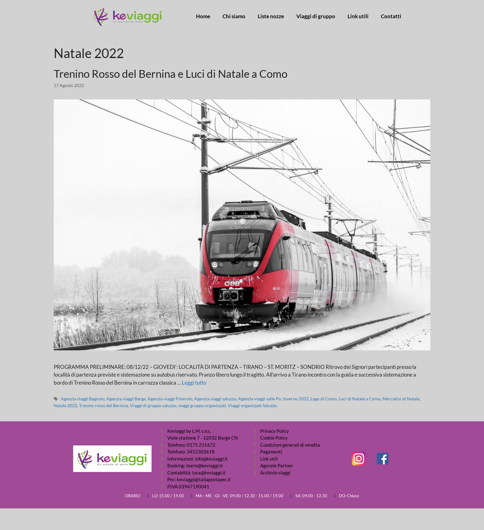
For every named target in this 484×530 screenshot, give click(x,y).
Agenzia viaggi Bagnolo (83, 398)
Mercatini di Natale (400, 398)
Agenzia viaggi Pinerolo (170, 398)
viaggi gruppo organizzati (202, 405)
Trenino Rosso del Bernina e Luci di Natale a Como (170, 73)
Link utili (358, 16)
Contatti (391, 16)
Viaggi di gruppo (315, 16)
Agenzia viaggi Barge (126, 398)
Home (203, 16)
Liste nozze (271, 16)
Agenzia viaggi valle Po (259, 398)
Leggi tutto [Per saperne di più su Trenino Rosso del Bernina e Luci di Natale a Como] (194, 382)
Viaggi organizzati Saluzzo (252, 405)
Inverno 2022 (296, 398)
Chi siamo (234, 16)
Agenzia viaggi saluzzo (215, 398)
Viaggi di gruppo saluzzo (153, 405)
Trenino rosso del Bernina (103, 405)
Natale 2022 (65, 405)
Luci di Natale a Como (360, 398)
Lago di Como (324, 398)
